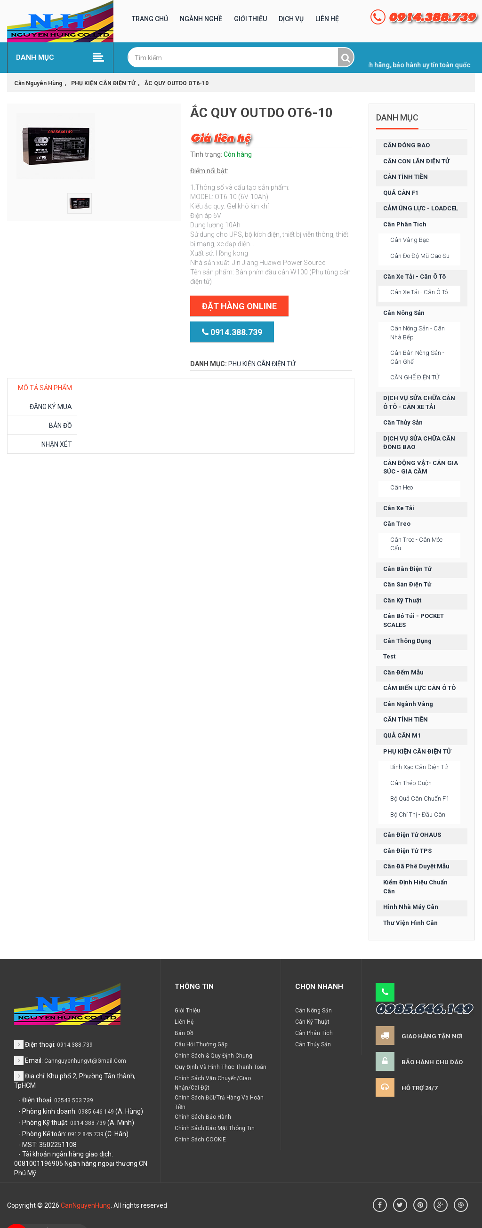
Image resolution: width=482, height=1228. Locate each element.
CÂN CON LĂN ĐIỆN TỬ (416, 161)
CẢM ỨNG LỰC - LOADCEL (420, 208)
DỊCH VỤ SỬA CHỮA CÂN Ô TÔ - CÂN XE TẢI (419, 402)
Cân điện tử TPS (407, 850)
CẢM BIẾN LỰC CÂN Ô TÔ (419, 687)
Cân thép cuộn (411, 783)
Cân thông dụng (407, 640)
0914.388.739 (232, 332)
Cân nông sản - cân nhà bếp (417, 333)
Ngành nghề (201, 19)
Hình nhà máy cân (410, 906)
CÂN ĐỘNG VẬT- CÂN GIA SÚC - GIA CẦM (420, 467)
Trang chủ (150, 19)
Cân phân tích (404, 224)
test (389, 656)
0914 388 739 (88, 1123)
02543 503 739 (73, 1100)
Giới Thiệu (250, 19)
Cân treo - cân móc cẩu (416, 544)
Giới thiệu (187, 1010)
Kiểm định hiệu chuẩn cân (415, 887)
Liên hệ (327, 19)
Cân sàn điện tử (407, 584)
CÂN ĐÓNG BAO (406, 145)
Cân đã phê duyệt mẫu (416, 866)
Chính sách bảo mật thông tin (215, 1128)
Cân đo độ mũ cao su (420, 255)
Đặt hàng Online (239, 306)
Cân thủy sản (403, 422)
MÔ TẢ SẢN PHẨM (45, 388)
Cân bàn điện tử (407, 568)
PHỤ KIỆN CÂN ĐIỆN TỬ (262, 364)
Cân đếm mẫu (403, 672)
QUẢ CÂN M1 (402, 735)
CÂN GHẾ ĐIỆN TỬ (414, 377)
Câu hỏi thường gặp (201, 1044)
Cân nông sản (404, 312)
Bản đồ (60, 425)
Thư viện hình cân (410, 922)
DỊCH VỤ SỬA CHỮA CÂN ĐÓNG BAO (419, 443)
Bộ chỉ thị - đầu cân (417, 814)
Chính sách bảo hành (203, 1117)
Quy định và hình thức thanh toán (220, 1067)
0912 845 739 (86, 1134)
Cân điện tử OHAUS (412, 834)
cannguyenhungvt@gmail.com (85, 1061)
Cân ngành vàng (408, 703)
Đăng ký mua (51, 406)
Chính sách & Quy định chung (213, 1055)
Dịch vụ (291, 19)
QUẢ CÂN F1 (400, 192)
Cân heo (401, 487)
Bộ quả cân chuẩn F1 (419, 798)
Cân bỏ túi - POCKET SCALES (413, 620)
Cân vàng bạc (409, 239)
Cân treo (396, 523)
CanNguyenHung (86, 1205)
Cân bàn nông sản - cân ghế (417, 357)
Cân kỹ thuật (402, 600)
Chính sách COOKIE (200, 1139)
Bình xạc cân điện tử (419, 767)
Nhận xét (56, 444)
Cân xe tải (398, 508)
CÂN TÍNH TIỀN (405, 176)
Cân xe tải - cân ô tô (414, 276)
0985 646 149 (96, 1111)
